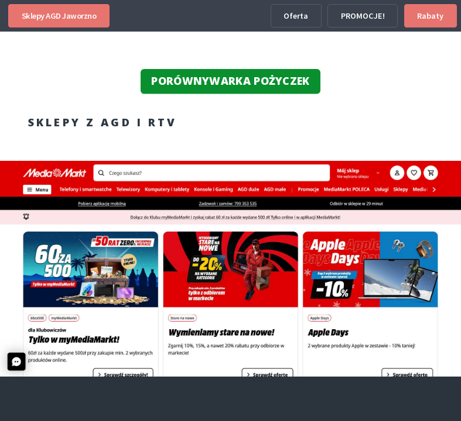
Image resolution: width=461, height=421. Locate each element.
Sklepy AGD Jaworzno (59, 16)
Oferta (296, 16)
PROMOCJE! (363, 16)
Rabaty (430, 16)
